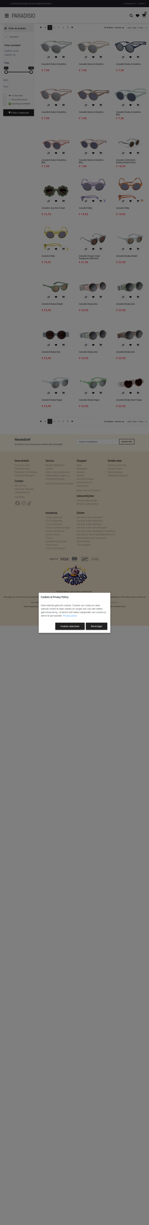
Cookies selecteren (69, 626)
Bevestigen (96, 626)
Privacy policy (70, 615)
